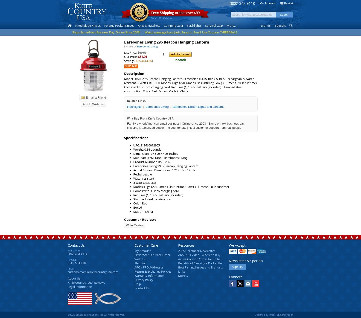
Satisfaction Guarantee (139, 12)
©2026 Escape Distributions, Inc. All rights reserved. (96, 314)
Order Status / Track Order (152, 255)
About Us (74, 278)
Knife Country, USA (87, 12)
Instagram (248, 283)
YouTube (255, 283)
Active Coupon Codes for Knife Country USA (208, 259)
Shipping (140, 263)
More (231, 25)
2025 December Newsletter (196, 251)
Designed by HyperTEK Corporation (274, 314)
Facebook (232, 283)
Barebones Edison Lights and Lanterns (198, 106)
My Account (267, 3)
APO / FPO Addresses (148, 267)
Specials (280, 25)
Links (181, 271)
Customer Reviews (140, 219)
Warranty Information (149, 276)
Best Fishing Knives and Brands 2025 (203, 267)
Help (137, 284)
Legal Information (80, 287)
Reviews (86, 282)
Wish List (140, 259)
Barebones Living (157, 106)
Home (69, 25)
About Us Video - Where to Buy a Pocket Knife (209, 255)
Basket (288, 3)
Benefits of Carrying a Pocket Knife (201, 263)
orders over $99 (165, 14)
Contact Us (76, 245)
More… (183, 276)
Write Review (134, 225)
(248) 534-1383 (77, 263)
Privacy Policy (143, 280)
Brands (266, 25)
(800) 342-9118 (242, 3)
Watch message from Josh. (163, 32)
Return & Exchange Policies (152, 271)
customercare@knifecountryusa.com (93, 272)
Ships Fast (131, 66)
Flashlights (134, 106)
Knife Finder (291, 25)
